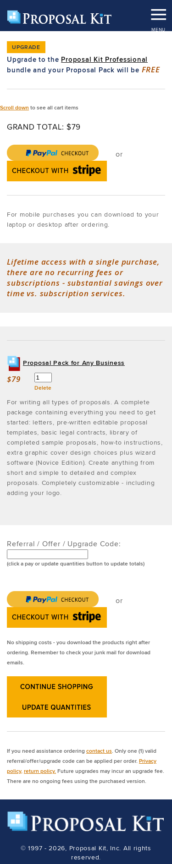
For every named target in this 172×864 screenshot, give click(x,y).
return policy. (40, 771)
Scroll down (14, 107)
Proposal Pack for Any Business (74, 362)
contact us (99, 751)
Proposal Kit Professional (104, 59)
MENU (158, 11)
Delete (42, 387)
